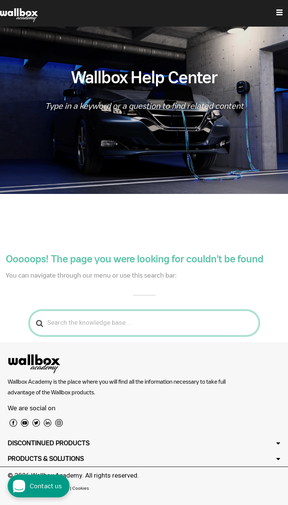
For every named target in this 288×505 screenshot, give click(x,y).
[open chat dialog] (39, 486)
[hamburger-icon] (279, 13)
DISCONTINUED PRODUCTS (48, 443)
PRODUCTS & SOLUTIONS (46, 459)
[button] (144, 443)
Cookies (80, 488)
